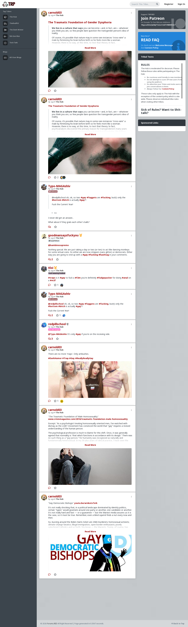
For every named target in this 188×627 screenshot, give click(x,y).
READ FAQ (150, 39)
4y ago (51, 102)
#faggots (92, 197)
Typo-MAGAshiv (59, 186)
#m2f (53, 280)
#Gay (72, 358)
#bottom (56, 200)
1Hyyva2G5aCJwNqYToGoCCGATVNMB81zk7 (158, 25)
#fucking (105, 197)
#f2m (78, 277)
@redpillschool (56, 303)
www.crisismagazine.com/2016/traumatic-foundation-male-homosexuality (88, 419)
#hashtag (104, 254)
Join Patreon (152, 18)
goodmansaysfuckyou (63, 235)
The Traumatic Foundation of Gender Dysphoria (79, 22)
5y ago (51, 189)
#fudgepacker (104, 277)
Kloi (50, 268)
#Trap (65, 358)
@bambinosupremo (58, 245)
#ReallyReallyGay (84, 358)
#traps (51, 277)
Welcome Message (164, 45)
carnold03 (55, 12)
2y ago (51, 15)
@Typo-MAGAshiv (57, 334)
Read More (90, 47)
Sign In (181, 4)
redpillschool (57, 324)
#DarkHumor (55, 358)
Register (168, 4)
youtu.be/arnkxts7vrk (85, 503)
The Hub (59, 15)
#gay (83, 197)
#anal (125, 277)
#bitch (65, 200)
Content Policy (151, 48)
